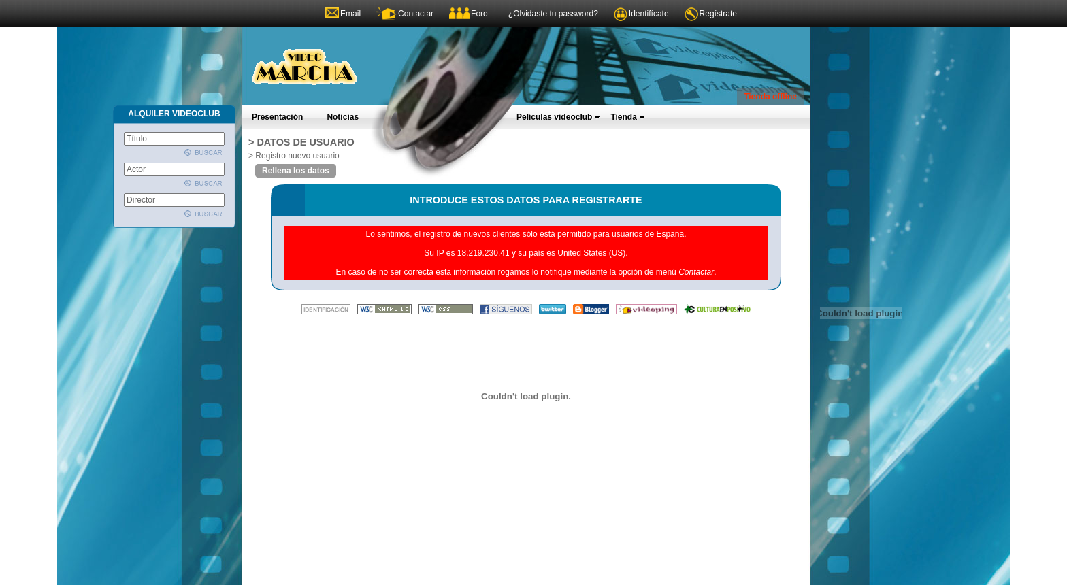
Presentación (277, 117)
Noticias (343, 117)
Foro (479, 13)
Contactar (415, 13)
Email (350, 13)
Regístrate (718, 13)
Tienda (627, 117)
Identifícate (649, 13)
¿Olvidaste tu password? (553, 13)
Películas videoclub (558, 117)
